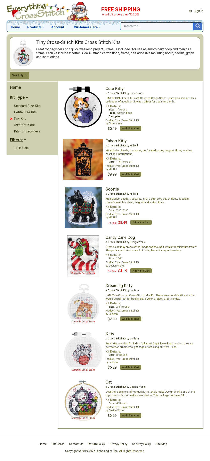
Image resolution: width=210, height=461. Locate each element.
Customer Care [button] (86, 27)
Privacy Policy (118, 444)
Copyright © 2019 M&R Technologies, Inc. (91, 451)
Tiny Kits (18, 119)
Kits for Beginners (27, 131)
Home (15, 27)
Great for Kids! (24, 125)
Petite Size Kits (25, 112)
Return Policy (96, 444)
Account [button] (57, 27)
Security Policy (141, 444)
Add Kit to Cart (130, 128)
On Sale (21, 148)
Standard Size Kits (27, 106)
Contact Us (76, 444)
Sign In (196, 11)
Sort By (18, 75)
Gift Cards (57, 444)
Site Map (161, 444)
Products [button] (34, 27)
